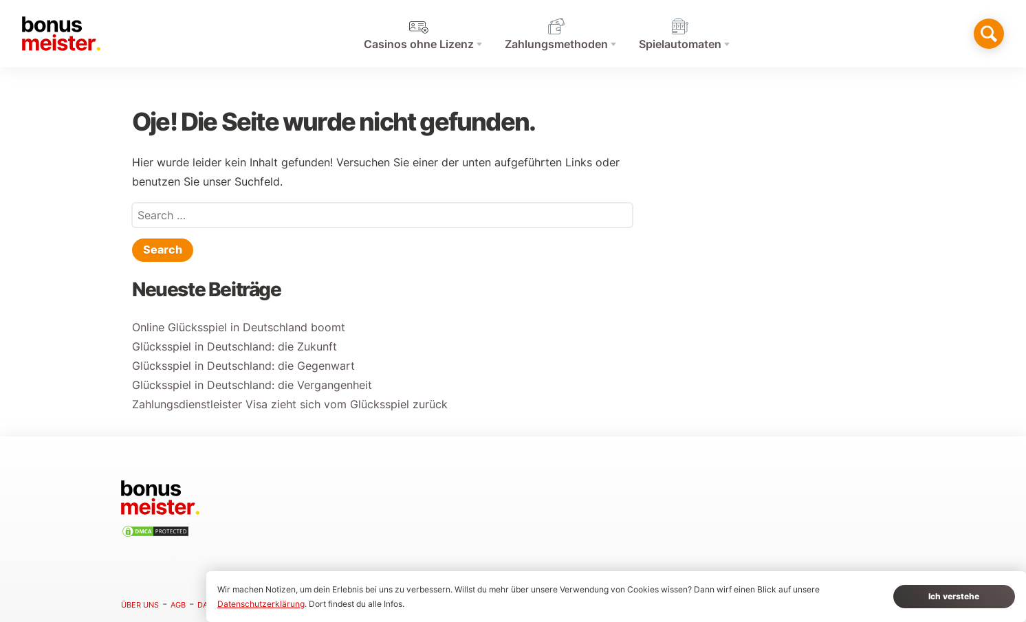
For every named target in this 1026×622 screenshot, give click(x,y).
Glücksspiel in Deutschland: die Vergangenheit (252, 385)
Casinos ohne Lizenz (419, 44)
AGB (178, 605)
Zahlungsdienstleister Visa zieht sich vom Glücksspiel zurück (290, 404)
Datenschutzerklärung (261, 604)
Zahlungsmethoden (556, 44)
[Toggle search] (989, 34)
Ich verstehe (953, 596)
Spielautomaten (680, 44)
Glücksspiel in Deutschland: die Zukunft (234, 346)
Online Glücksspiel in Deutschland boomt (238, 327)
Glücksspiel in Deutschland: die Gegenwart (243, 366)
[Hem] (61, 33)
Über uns (140, 605)
